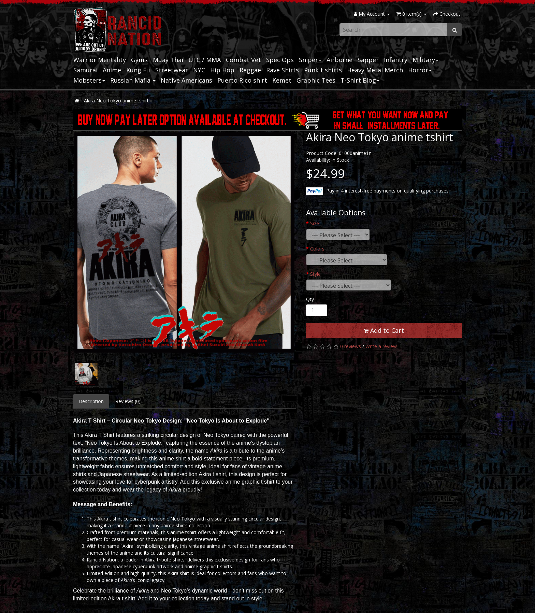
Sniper (310, 59)
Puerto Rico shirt (242, 80)
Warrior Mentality (99, 59)
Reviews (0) (128, 401)
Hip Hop (222, 70)
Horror (420, 70)
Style (315, 274)
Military (425, 59)
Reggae (250, 70)
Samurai (85, 70)
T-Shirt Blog (360, 80)
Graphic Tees (316, 80)
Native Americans (186, 80)
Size (314, 223)
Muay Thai (168, 59)
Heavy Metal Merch (375, 70)
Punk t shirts (323, 70)
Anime (112, 70)
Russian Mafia (133, 80)
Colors (317, 248)
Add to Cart (384, 330)
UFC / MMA (204, 59)
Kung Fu (138, 70)
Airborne (339, 59)
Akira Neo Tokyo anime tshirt (116, 100)
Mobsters (89, 80)
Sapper (368, 59)
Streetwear (171, 70)
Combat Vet (243, 59)
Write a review (381, 346)
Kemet (281, 80)
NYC (199, 70)
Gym (139, 59)
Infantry (395, 59)
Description (91, 401)
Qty (310, 299)
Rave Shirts (282, 70)
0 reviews (350, 346)
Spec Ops (280, 59)
